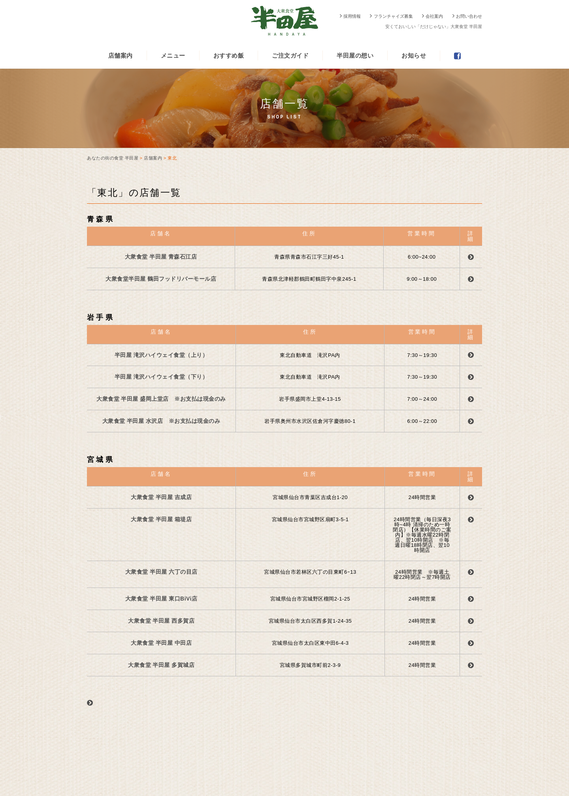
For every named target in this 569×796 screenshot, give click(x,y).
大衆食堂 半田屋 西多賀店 (161, 621)
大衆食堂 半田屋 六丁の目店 (161, 572)
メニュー (173, 55)
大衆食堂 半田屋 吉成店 (161, 497)
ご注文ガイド (290, 55)
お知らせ (413, 55)
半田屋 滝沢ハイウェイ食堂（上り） (161, 355)
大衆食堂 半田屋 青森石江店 (161, 256)
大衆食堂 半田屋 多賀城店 (161, 665)
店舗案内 (120, 55)
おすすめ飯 (228, 55)
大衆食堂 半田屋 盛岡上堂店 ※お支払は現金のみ (161, 399)
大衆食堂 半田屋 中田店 (161, 643)
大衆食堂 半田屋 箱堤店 (161, 519)
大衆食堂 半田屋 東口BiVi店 (161, 598)
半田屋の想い (355, 55)
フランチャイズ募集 (393, 16)
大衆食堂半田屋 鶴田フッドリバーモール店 (161, 279)
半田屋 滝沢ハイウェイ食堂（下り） (161, 377)
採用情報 (352, 16)
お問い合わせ (469, 16)
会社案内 (434, 16)
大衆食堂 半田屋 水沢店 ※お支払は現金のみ (161, 421)
